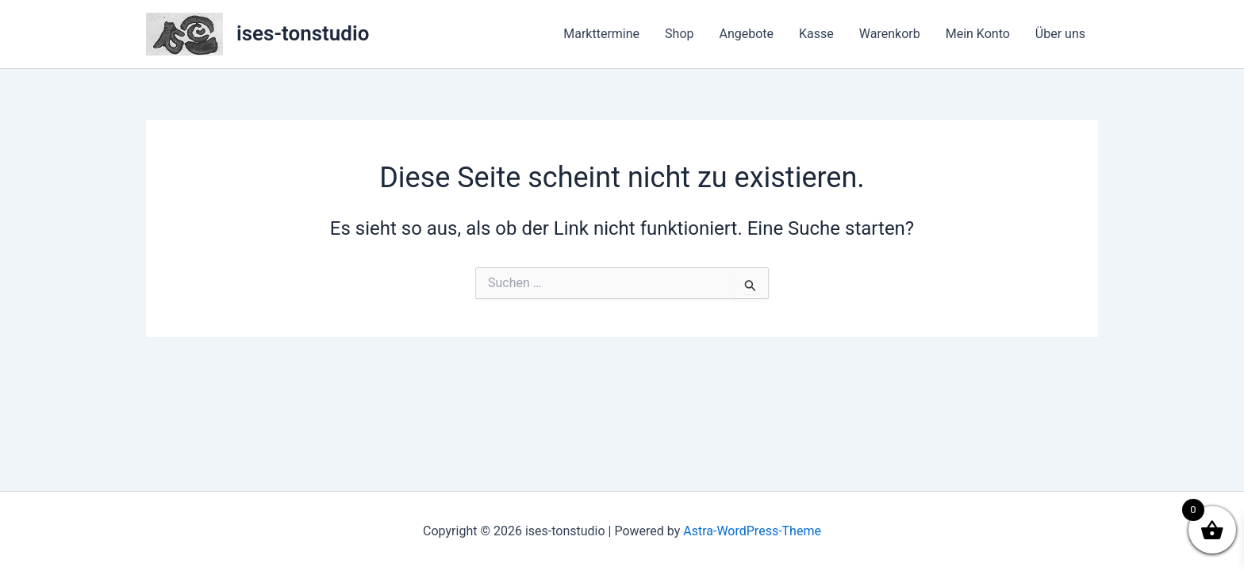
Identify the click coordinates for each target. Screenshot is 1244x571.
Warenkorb (889, 33)
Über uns (1060, 33)
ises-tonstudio (302, 33)
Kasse (816, 33)
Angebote (747, 33)
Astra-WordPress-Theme (752, 530)
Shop (679, 33)
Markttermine (601, 33)
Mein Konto (978, 33)
